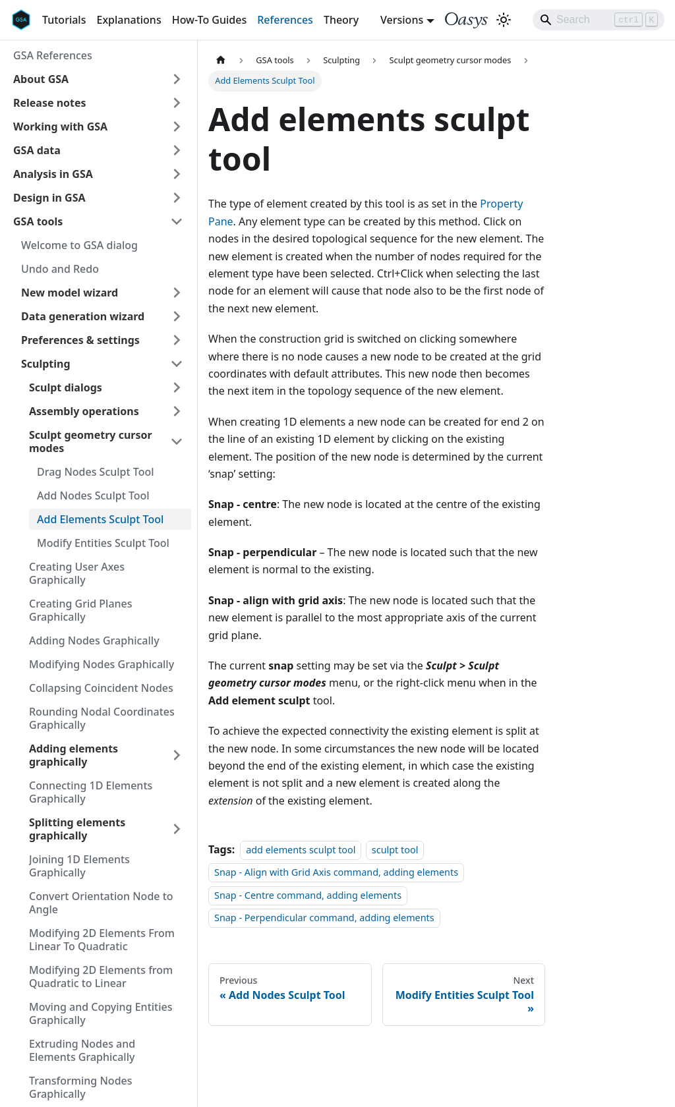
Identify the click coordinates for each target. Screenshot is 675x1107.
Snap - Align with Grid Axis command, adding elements (336, 872)
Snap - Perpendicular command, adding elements (324, 917)
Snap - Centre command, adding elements (307, 895)
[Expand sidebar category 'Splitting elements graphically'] (176, 829)
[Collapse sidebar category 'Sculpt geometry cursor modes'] (176, 441)
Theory (341, 20)
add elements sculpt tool (300, 849)
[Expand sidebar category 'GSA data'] (176, 150)
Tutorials (64, 20)
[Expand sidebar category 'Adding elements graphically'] (176, 755)
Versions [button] (401, 20)
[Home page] (220, 60)
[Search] (598, 19)
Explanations (128, 20)
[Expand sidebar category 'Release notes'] (176, 102)
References (285, 20)
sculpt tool (395, 849)
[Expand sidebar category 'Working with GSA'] (176, 126)
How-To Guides (209, 20)
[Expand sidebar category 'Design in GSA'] (176, 197)
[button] (98, 79)
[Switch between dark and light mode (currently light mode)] (503, 19)
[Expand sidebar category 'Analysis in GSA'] (176, 173)
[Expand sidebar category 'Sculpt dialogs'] (176, 387)
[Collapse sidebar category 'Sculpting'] (176, 363)
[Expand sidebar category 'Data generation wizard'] (176, 316)
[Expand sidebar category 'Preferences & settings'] (176, 340)
